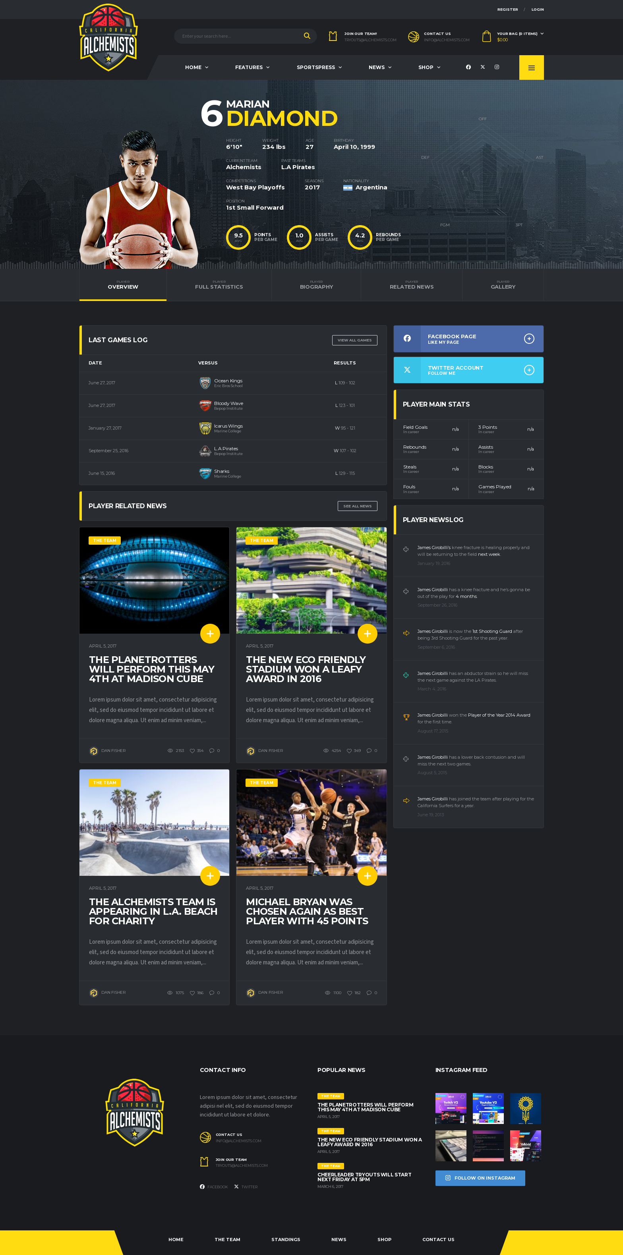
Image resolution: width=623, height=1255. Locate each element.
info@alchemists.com (447, 40)
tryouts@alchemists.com (370, 40)
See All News (357, 506)
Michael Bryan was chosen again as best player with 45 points (307, 911)
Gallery (503, 285)
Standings (285, 1239)
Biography (316, 285)
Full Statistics (219, 285)
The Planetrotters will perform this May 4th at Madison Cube (151, 669)
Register (507, 9)
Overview (123, 285)
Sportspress (316, 67)
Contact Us (438, 1239)
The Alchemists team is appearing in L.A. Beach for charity (153, 911)
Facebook (214, 1186)
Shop (425, 67)
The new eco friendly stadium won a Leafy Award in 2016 (306, 669)
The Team (227, 1239)
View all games (355, 340)
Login (538, 9)
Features (249, 67)
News (377, 67)
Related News (411, 285)
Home (193, 67)
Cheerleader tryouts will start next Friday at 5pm (364, 1177)
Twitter (245, 1186)
